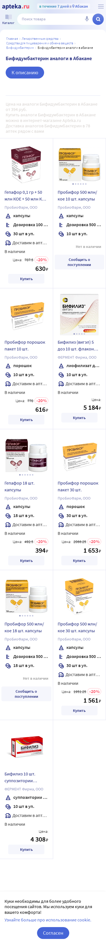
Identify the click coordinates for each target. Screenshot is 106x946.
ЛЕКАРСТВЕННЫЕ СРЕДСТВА (40, 38)
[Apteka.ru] (15, 6)
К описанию (25, 72)
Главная (12, 38)
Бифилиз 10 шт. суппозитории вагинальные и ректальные (20, 778)
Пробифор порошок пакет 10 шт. (25, 345)
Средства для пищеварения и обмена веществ (39, 43)
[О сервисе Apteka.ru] (101, 6)
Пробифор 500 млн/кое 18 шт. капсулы (24, 627)
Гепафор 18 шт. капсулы (19, 486)
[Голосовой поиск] (86, 19)
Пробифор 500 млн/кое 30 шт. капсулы (77, 627)
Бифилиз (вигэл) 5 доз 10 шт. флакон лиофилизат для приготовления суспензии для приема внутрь (76, 346)
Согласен (53, 933)
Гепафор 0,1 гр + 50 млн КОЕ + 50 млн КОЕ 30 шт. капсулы (26, 196)
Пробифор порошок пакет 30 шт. (78, 486)
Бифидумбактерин (20, 47)
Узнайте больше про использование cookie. (48, 920)
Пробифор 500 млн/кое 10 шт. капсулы (77, 195)
